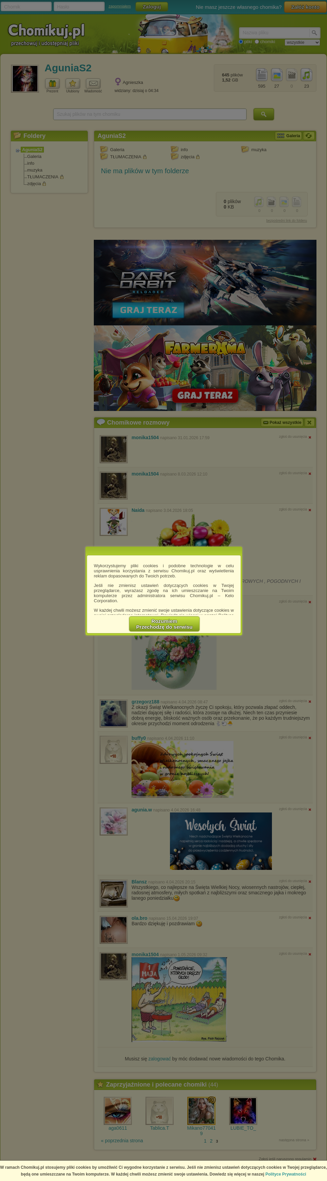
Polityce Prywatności (285, 1174)
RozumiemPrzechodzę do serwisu (164, 624)
